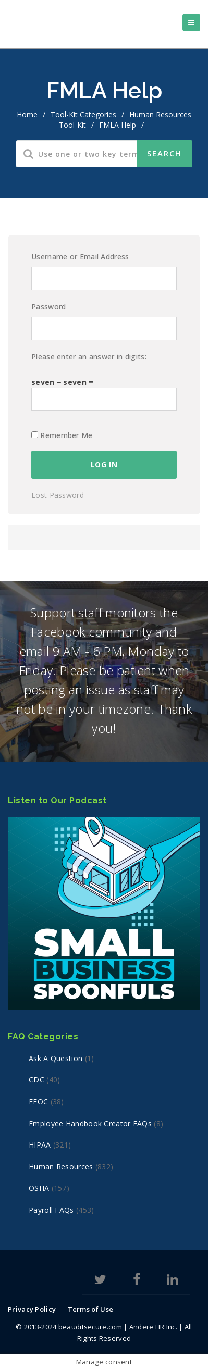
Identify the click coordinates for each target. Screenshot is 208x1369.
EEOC (38, 1101)
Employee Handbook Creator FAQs (90, 1123)
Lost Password (57, 495)
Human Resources (61, 1167)
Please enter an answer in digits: (88, 357)
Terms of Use (91, 1309)
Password (48, 307)
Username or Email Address (80, 257)
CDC (36, 1080)
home (27, 114)
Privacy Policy (32, 1309)
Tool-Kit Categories (83, 114)
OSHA (39, 1188)
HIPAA (40, 1145)
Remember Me (62, 435)
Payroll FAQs (51, 1210)
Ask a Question (55, 1058)
